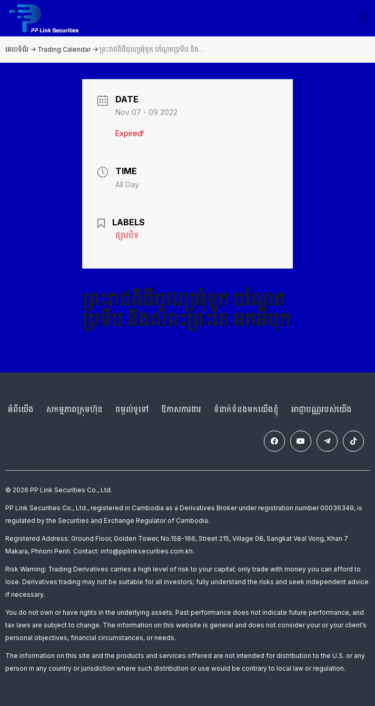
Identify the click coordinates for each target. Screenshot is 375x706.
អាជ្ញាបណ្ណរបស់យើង (321, 409)
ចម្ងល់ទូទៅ (132, 409)
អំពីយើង (21, 409)
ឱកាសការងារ (181, 409)
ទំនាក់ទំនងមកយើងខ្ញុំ (246, 409)
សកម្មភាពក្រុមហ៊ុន (74, 409)
